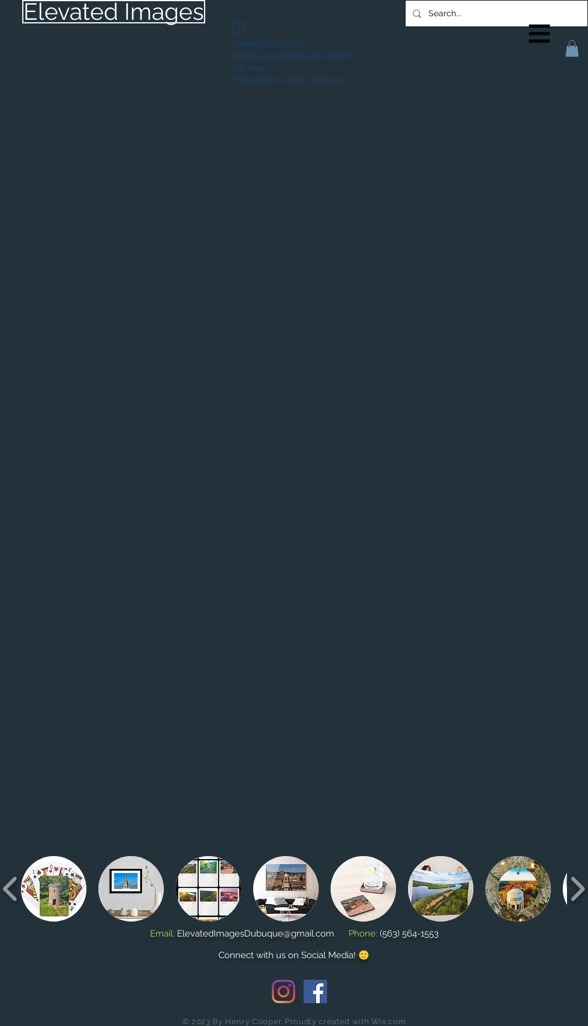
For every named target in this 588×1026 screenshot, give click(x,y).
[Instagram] (283, 991)
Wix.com (388, 1021)
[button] (539, 34)
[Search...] (495, 13)
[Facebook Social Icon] (315, 991)
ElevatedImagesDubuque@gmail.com (255, 933)
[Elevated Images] (113, 11)
